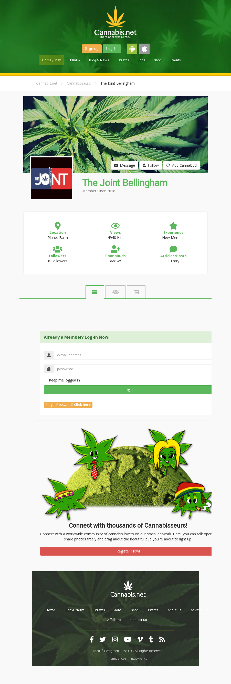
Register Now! (128, 551)
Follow (151, 165)
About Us (174, 610)
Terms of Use (117, 658)
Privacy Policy (138, 658)
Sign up (92, 48)
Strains (123, 60)
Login (128, 389)
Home (50, 610)
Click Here (82, 405)
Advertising (199, 610)
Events (175, 60)
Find (75, 60)
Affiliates (114, 620)
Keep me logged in (62, 380)
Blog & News (99, 60)
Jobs (141, 60)
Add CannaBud (181, 165)
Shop (158, 60)
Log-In (112, 48)
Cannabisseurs (79, 83)
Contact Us (138, 620)
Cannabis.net (46, 83)
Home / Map (51, 60)
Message (124, 165)
